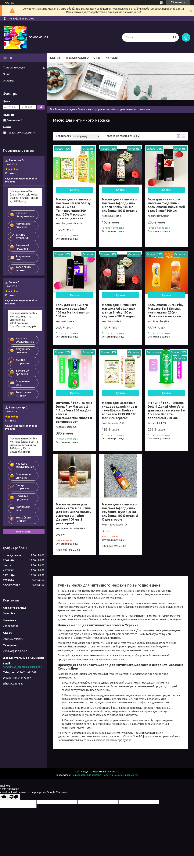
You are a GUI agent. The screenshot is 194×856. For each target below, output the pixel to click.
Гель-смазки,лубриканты (93, 109)
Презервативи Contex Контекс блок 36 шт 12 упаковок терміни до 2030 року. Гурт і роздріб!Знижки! (24, 445)
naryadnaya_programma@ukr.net (22, 666)
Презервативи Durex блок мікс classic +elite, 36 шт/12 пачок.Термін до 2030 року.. (24, 196)
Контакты (112, 57)
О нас (96, 57)
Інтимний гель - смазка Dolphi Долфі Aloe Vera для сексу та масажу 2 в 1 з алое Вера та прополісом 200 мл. (166, 410)
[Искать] (174, 37)
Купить (74, 189)
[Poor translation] (14, 797)
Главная (55, 57)
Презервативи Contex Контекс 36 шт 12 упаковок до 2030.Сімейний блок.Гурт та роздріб (23, 320)
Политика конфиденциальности (120, 775)
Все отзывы (23, 531)
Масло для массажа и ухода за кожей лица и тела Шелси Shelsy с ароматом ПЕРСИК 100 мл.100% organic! (119, 410)
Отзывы (8, 80)
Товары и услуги (76, 57)
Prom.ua (114, 771)
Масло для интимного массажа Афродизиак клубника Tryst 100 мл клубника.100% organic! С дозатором (120, 512)
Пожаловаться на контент (86, 775)
